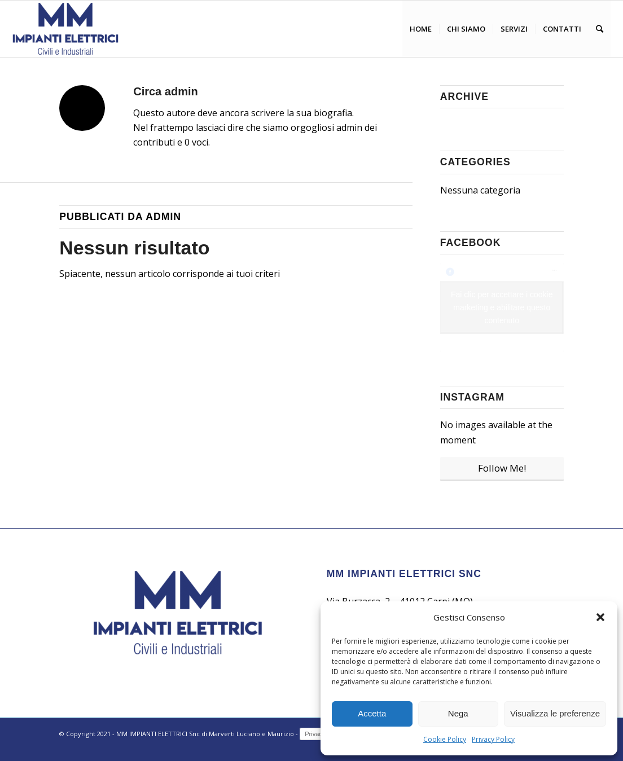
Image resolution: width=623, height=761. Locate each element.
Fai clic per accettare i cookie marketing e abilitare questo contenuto (502, 307)
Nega (458, 713)
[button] (600, 617)
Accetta (372, 713)
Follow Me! (502, 467)
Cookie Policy (444, 739)
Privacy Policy (493, 739)
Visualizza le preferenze (555, 713)
